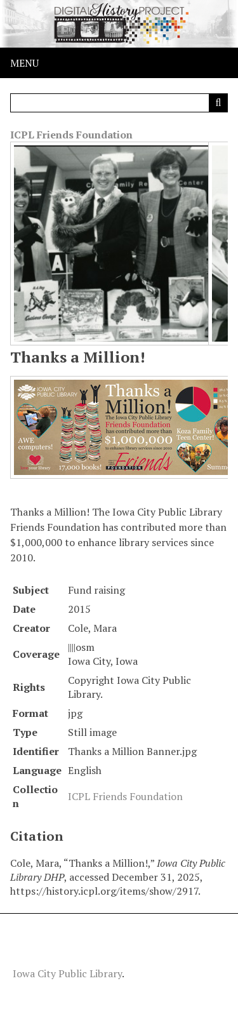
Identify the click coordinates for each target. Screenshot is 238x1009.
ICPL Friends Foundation (71, 135)
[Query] (119, 102)
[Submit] (218, 102)
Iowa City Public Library (67, 973)
